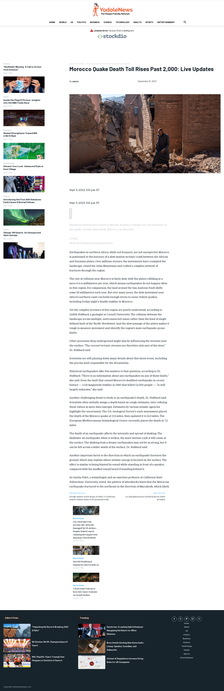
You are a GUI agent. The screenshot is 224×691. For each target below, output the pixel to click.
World (63, 22)
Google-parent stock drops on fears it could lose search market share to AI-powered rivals (92, 498)
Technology (122, 22)
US (72, 22)
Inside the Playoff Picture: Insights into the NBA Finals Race (21, 101)
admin (75, 81)
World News (80, 64)
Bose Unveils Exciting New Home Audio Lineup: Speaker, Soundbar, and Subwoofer (125, 646)
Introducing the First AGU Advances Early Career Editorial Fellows (22, 200)
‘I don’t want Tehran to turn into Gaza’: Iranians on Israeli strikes (85, 591)
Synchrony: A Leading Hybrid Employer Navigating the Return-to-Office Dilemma (125, 630)
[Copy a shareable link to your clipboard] (70, 214)
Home (52, 22)
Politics (81, 22)
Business (95, 22)
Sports (149, 22)
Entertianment (166, 22)
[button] (184, 22)
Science (108, 22)
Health (137, 22)
